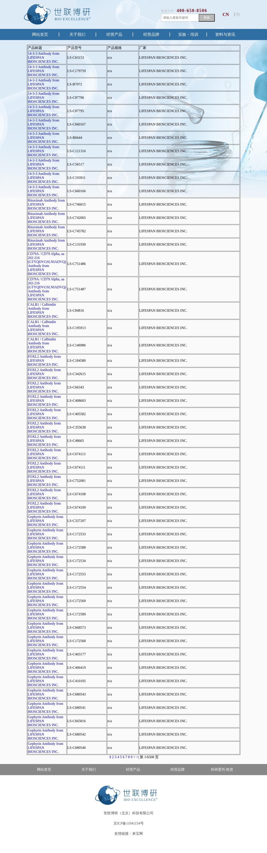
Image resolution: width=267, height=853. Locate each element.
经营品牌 (151, 34)
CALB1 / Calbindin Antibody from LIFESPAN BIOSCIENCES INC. (43, 310)
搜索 (207, 17)
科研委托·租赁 (222, 769)
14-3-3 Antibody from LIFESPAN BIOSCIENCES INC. (43, 57)
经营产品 (114, 34)
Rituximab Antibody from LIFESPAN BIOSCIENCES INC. (46, 204)
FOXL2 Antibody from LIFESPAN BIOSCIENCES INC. (44, 360)
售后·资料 (44, 780)
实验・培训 (188, 34)
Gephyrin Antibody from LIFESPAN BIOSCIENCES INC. (45, 521)
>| (137, 757)
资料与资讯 (225, 34)
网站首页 (40, 34)
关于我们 (77, 34)
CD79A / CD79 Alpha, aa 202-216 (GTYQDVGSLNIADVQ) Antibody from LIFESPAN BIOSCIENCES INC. (47, 264)
